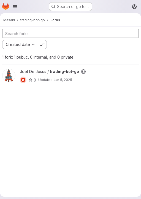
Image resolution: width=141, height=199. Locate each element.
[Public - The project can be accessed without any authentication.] (83, 71)
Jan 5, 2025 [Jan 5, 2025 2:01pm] (62, 80)
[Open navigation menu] (15, 6)
